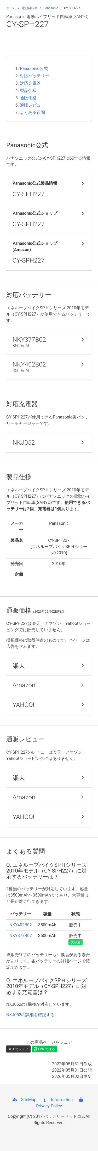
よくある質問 (32, 112)
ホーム (11, 8)
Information (57, 1099)
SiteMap (24, 1099)
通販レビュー (32, 105)
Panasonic (50, 8)
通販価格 (28, 97)
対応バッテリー (34, 75)
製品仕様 (28, 90)
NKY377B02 (20, 935)
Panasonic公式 (34, 68)
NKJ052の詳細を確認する (30, 1014)
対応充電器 (30, 83)
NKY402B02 (20, 924)
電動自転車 (29, 8)
